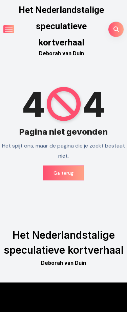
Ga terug (63, 173)
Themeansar (63, 302)
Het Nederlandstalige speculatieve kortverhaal (61, 26)
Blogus (98, 292)
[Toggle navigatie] (8, 29)
